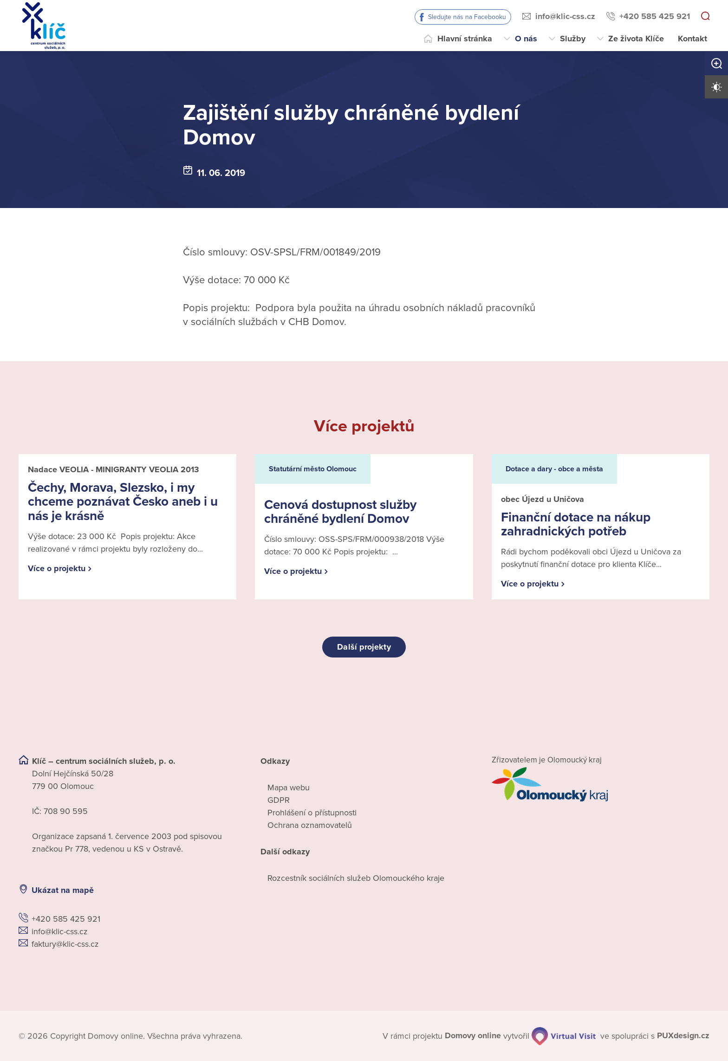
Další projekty (363, 647)
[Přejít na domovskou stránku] (44, 25)
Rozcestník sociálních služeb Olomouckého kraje (355, 878)
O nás (526, 38)
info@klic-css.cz (565, 16)
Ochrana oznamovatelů (309, 825)
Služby (572, 38)
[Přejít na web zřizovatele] (600, 784)
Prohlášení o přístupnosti (312, 812)
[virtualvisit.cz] (563, 1036)
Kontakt (692, 38)
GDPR (278, 800)
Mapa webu (288, 787)
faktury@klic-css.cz (65, 944)
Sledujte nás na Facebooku (467, 17)
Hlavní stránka (464, 38)
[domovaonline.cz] (473, 1035)
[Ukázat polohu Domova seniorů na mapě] (177, 890)
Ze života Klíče (636, 38)
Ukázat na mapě (63, 890)
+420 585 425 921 (654, 16)
